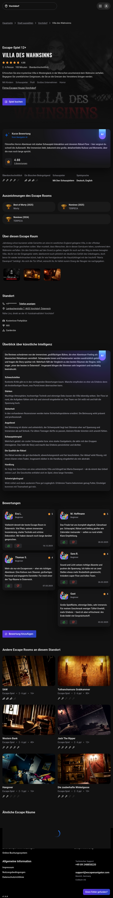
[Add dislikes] (18, 546)
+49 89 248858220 (85, 864)
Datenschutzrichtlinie (13, 877)
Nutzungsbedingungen (13, 872)
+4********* (11, 304)
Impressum (8, 867)
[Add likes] (8, 546)
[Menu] (104, 6)
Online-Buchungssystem (14, 852)
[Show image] (11, 274)
